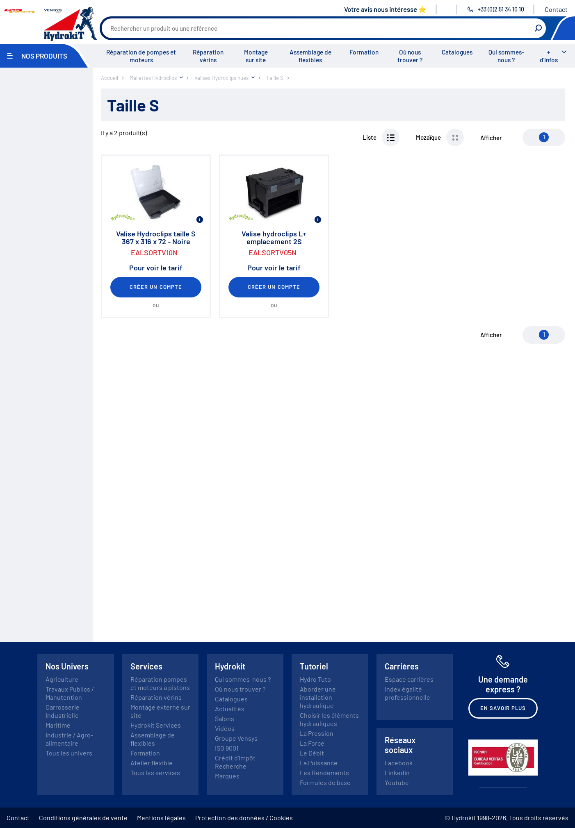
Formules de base (325, 782)
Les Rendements (324, 772)
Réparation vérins (208, 56)
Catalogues (457, 52)
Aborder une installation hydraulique (318, 697)
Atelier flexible (151, 763)
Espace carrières (409, 679)
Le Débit (312, 753)
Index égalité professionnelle (407, 693)
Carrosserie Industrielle (63, 711)
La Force (312, 743)
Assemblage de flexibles (310, 56)
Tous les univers (69, 753)
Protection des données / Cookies (244, 817)
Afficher (491, 137)
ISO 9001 (227, 748)
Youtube (397, 782)
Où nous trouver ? (409, 56)
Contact (556, 9)
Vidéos (225, 728)
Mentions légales (161, 817)
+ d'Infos (549, 56)
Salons (224, 718)
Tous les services (155, 772)
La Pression (316, 733)
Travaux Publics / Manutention (70, 693)
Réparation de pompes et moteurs (141, 56)
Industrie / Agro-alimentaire (69, 739)
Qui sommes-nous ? (506, 56)
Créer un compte (156, 287)
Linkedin (397, 772)
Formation (364, 52)
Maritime (58, 725)
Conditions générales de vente (83, 817)
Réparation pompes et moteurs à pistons (160, 683)
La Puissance (319, 763)
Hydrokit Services (155, 725)
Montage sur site (256, 56)
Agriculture (62, 679)
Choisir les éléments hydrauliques (329, 719)
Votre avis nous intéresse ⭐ (385, 9)
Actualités (229, 708)
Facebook (399, 763)
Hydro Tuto (315, 679)
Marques (227, 776)
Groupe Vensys (236, 738)
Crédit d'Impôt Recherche (235, 762)
